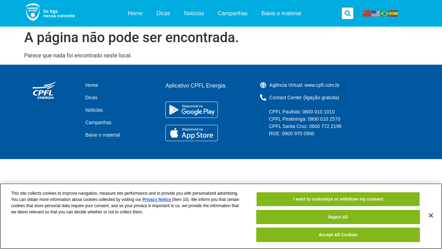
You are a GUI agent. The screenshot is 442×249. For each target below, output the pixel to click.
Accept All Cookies (338, 234)
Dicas (163, 13)
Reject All (338, 217)
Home (135, 13)
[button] (347, 13)
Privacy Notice (157, 199)
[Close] (431, 215)
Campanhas (233, 13)
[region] (221, 216)
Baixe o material (281, 13)
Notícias (194, 13)
